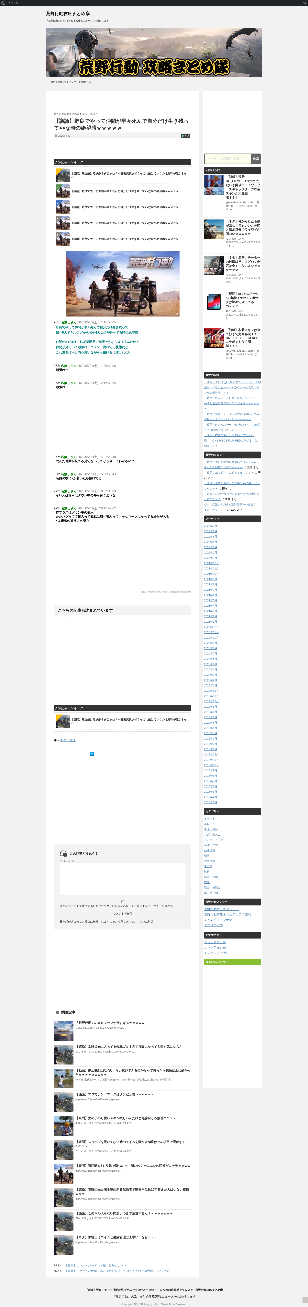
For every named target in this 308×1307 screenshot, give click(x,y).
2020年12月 (211, 627)
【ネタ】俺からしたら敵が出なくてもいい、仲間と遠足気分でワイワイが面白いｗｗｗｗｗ (231, 403)
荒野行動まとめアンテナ (221, 909)
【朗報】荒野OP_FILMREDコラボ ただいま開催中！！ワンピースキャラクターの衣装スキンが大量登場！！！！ (232, 387)
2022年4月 (210, 541)
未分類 (208, 866)
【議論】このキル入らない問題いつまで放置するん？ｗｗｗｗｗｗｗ (124, 1213)
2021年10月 (211, 573)
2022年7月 (210, 526)
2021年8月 (210, 584)
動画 (207, 855)
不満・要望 (211, 845)
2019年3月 (210, 738)
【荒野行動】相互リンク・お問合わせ (70, 82)
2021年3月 (210, 611)
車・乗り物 (211, 892)
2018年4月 (210, 797)
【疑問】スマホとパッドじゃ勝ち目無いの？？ (95, 1265)
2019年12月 (211, 690)
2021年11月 (211, 568)
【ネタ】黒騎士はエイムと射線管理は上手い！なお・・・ (116, 1237)
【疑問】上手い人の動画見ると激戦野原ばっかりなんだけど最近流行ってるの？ (118, 1271)
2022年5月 (210, 536)
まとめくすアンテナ (218, 919)
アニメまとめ (213, 925)
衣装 (207, 882)
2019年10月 (211, 701)
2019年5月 (210, 727)
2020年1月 (210, 685)
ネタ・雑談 (68, 740)
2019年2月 (210, 743)
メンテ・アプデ (213, 839)
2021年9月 (210, 579)
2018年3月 (210, 802)
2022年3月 (210, 547)
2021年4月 (210, 605)
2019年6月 (210, 722)
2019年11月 (211, 696)
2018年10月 (211, 765)
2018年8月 (210, 775)
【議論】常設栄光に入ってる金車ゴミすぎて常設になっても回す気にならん (128, 1046)
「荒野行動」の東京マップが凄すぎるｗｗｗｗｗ (110, 1023)
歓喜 (207, 871)
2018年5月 (210, 791)
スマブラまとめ (215, 947)
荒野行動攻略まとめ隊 (68, 13)
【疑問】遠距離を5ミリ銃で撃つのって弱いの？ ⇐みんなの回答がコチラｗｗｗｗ (133, 1165)
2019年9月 (210, 706)
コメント (67, 861)
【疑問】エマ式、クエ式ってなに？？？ (229, 472)
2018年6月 (210, 786)
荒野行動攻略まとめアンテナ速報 (227, 914)
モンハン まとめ (215, 952)
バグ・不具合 (212, 834)
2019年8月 (210, 712)
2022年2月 (210, 552)
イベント (209, 818)
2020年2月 (210, 680)
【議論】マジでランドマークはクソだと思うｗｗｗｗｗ (114, 1094)
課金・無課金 (212, 887)
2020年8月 (210, 648)
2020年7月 (210, 653)
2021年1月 (210, 621)
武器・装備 (211, 876)
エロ (207, 823)
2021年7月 (210, 589)
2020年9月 (210, 642)
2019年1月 (210, 749)
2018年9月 (210, 770)
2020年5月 (210, 664)
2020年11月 (211, 632)
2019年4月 (210, 733)
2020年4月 (210, 669)
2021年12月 (211, 563)
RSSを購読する (217, 962)
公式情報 (209, 850)
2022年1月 (210, 557)
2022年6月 (210, 531)
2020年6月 (210, 658)
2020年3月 (210, 674)
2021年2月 (210, 616)
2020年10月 (211, 637)
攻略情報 (209, 861)
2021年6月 (210, 595)
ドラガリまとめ (215, 942)
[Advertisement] (123, 101)
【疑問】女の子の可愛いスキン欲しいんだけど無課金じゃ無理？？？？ (125, 1118)
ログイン (13, 3)
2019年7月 (210, 717)
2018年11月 (211, 759)
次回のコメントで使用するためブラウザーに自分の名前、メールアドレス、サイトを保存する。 (119, 905)
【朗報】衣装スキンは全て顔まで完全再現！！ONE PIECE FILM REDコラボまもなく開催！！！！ (243, 338)
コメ (185, 136)
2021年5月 (210, 600)
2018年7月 (210, 781)
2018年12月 (211, 754)
